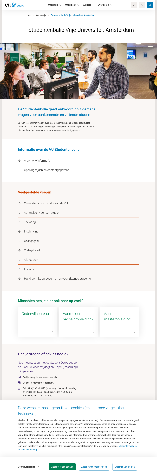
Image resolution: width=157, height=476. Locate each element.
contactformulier (50, 377)
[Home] (29, 15)
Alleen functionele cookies (94, 466)
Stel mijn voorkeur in (125, 466)
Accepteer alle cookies (62, 466)
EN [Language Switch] (133, 5)
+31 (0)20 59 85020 (35, 388)
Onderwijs (41, 15)
